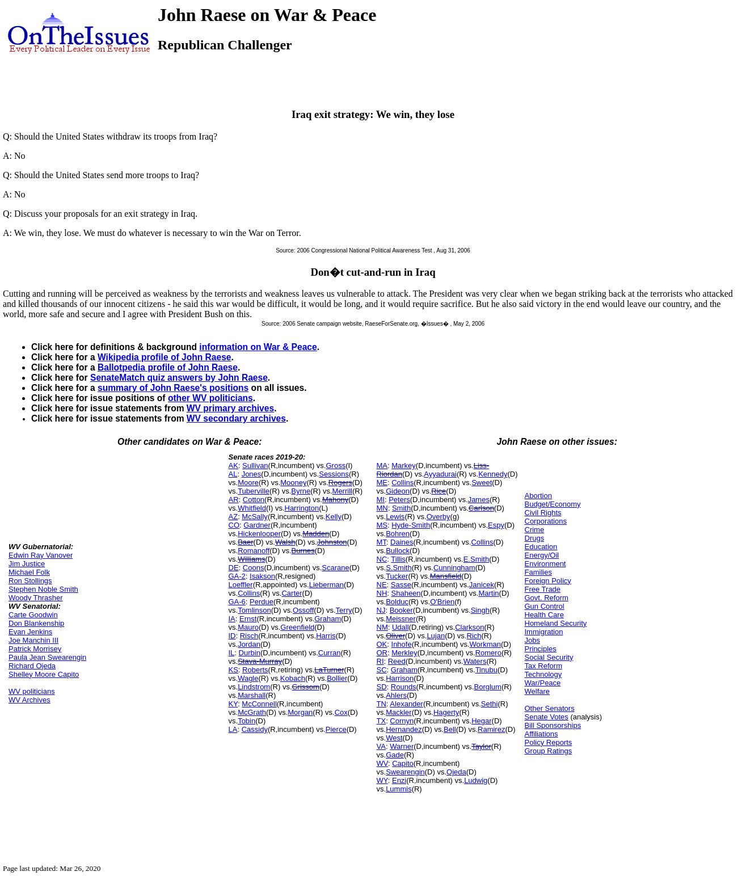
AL (233, 474)
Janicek (481, 584)
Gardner (257, 525)
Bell (450, 729)
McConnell (259, 704)
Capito (403, 763)
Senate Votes (546, 717)
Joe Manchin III (33, 640)
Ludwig (475, 780)
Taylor (481, 746)
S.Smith (399, 567)
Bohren (398, 533)
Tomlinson (254, 610)
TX (381, 721)
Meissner (401, 618)
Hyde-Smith (410, 525)
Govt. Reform (546, 597)
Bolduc (397, 601)
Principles (541, 649)
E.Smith (476, 559)
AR (234, 499)
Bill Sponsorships (553, 725)
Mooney (293, 482)
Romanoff (253, 550)
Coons (253, 567)
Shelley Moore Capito (44, 674)
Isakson (262, 576)
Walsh (285, 542)
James (479, 499)
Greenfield (297, 627)
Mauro (248, 627)
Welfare (537, 691)
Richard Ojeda (32, 666)
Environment (545, 563)
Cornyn (402, 721)
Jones (252, 474)
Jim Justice (27, 563)
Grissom (305, 687)
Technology (543, 674)
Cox (341, 712)
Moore (248, 482)
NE (382, 584)
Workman (485, 644)
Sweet (481, 482)
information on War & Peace (258, 347)
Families (538, 572)
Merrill (342, 491)
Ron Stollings (30, 580)
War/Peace (543, 683)
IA (232, 618)
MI (381, 499)
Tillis (398, 559)
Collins (249, 593)
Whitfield (252, 508)
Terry (344, 610)
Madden (315, 533)
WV (382, 763)
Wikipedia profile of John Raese (164, 357)
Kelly (334, 516)
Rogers (340, 482)
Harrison (400, 678)
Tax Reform (543, 666)
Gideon (398, 491)
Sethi (489, 704)
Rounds (403, 687)
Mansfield (446, 576)
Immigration (544, 631)
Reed (397, 661)
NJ (381, 610)
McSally (255, 516)
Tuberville (253, 491)
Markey (403, 465)
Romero (488, 652)
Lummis (399, 789)
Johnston (332, 542)
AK (233, 465)
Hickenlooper (259, 533)
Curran (329, 652)
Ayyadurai (440, 474)
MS (382, 525)
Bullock (398, 550)
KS (233, 670)
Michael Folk (29, 572)
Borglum (487, 687)
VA (381, 746)
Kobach (292, 678)
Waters (475, 661)
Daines (401, 542)
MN (382, 508)
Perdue (261, 601)
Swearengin (405, 772)
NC (382, 559)
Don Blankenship (36, 623)
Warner (402, 746)
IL (232, 652)
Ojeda (456, 772)
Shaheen (406, 593)
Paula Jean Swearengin (47, 657)
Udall (400, 627)
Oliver (395, 635)
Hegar (481, 721)
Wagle (248, 678)
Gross (335, 465)
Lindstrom (254, 687)
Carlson (481, 508)
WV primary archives (230, 408)
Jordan (249, 644)
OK (382, 644)
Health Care (544, 614)
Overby (438, 516)
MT (381, 542)
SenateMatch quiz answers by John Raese (179, 377)
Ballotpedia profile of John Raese (168, 367)
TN (381, 704)
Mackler (399, 712)
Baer (245, 542)
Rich (473, 635)
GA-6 (237, 601)
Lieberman (326, 584)
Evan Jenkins (30, 631)
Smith (401, 508)
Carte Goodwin (33, 614)
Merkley (404, 652)
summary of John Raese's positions (173, 388)
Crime (535, 529)
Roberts (255, 670)
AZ (233, 516)
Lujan (436, 635)
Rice (438, 491)
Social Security (549, 657)
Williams (251, 559)
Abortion (538, 495)
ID (232, 635)
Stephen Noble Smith (43, 589)
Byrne (300, 491)
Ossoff (303, 610)
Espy (496, 525)
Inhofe (401, 644)
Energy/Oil (542, 555)
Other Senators (550, 708)
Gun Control (544, 606)
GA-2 (237, 576)
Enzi (399, 780)
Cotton (253, 499)
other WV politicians (210, 398)
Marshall (251, 695)
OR (382, 652)
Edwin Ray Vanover (41, 555)
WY (382, 780)
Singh (480, 610)
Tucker (397, 576)
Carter (291, 593)
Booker (401, 610)
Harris (326, 635)
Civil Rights (543, 512)
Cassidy (255, 729)
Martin (488, 593)
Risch (249, 635)
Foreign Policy (548, 580)
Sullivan (255, 465)
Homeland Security (556, 623)
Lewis (395, 516)
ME (382, 482)
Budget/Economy (553, 504)
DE (234, 567)
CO (234, 525)
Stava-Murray (260, 661)
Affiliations (541, 734)
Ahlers (396, 695)
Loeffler (241, 584)
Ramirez (491, 729)
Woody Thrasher (36, 597)
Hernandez (404, 729)
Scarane (335, 567)
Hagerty (446, 712)
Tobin (246, 721)
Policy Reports (548, 742)
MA (382, 465)
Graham (327, 618)
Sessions (334, 474)
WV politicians (32, 691)
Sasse (401, 584)
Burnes (303, 550)
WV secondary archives (236, 418)
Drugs (535, 538)
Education (541, 546)
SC (382, 670)
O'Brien (442, 601)
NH (382, 593)
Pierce (336, 729)
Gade (395, 755)
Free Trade (543, 589)
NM (382, 627)
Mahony (335, 499)
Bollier (337, 678)
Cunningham (454, 567)
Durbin (249, 652)
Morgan (300, 712)
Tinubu (486, 670)
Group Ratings (548, 751)
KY (233, 704)
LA (233, 729)
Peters (399, 499)
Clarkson (469, 627)
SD (382, 687)
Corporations (546, 521)
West (394, 738)
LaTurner (329, 670)
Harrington (302, 508)
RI (380, 661)
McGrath (252, 712)
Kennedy (492, 474)
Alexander (406, 704)
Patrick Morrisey (35, 649)
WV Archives (29, 700)
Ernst (247, 618)
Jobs (532, 640)
